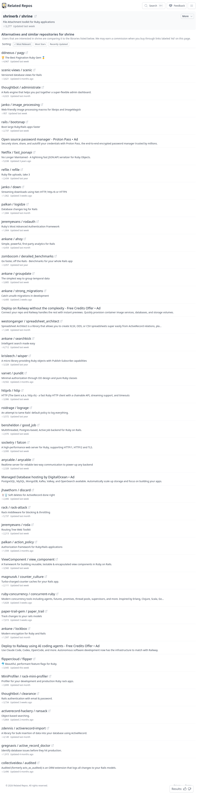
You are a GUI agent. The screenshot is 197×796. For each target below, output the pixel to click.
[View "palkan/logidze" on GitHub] (27, 204)
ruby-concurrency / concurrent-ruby (28, 594)
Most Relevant (22, 44)
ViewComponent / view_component (28, 559)
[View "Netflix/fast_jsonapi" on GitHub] (34, 152)
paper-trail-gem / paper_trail (22, 611)
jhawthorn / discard (16, 490)
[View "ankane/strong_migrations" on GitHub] (45, 290)
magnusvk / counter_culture (22, 576)
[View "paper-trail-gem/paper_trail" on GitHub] (46, 611)
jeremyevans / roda (15, 525)
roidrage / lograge (15, 408)
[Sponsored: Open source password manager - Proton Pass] (98, 141)
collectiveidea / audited (18, 763)
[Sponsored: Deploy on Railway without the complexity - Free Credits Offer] (98, 310)
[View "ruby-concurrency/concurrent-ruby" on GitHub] (57, 593)
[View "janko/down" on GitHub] (23, 186)
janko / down (11, 187)
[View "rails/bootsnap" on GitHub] (26, 121)
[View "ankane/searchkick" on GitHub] (33, 338)
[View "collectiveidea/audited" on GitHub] (38, 762)
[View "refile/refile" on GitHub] (21, 169)
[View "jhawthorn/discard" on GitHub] (32, 490)
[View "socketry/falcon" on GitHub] (28, 442)
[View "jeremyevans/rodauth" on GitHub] (37, 221)
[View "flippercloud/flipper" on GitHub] (34, 658)
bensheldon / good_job (18, 425)
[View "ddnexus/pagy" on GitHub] (26, 52)
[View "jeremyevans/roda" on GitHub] (32, 524)
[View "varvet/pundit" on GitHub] (25, 373)
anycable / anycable (16, 460)
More (187, 16)
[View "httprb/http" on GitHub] (22, 390)
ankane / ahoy (12, 239)
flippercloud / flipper (16, 659)
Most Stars (40, 44)
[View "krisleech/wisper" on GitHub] (29, 355)
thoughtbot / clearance (18, 693)
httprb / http (10, 390)
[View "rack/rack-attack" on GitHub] (29, 507)
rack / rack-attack (14, 507)
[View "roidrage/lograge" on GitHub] (30, 407)
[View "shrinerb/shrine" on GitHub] (35, 16)
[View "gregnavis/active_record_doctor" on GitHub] (52, 745)
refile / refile (10, 169)
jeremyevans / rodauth (18, 221)
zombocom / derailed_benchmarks (27, 256)
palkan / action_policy (17, 542)
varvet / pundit (12, 373)
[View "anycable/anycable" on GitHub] (33, 459)
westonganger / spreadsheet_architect (30, 321)
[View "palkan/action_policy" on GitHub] (36, 542)
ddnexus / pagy (13, 53)
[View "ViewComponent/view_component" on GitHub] (56, 559)
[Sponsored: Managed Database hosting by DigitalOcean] (98, 478)
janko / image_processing (20, 104)
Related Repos (19, 5)
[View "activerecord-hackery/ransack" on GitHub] (49, 710)
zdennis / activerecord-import (23, 728)
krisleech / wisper (14, 356)
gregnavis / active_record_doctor (25, 745)
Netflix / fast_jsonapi (16, 152)
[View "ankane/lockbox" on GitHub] (29, 628)
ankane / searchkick (16, 338)
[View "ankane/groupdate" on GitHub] (33, 273)
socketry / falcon (13, 442)
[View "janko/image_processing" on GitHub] (41, 104)
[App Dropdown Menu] (192, 5)
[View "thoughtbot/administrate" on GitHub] (42, 87)
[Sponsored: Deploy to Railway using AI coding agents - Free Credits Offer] (98, 647)
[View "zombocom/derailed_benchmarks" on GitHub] (55, 256)
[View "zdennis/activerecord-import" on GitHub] (47, 728)
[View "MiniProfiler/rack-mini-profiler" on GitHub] (50, 676)
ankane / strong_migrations (22, 291)
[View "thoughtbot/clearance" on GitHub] (38, 693)
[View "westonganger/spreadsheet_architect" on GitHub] (61, 321)
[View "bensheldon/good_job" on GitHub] (38, 425)
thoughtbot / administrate (21, 87)
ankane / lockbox (14, 628)
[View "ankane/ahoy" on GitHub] (24, 238)
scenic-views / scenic (16, 70)
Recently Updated (59, 44)
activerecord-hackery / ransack (24, 711)
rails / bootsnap (13, 122)
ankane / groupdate (16, 273)
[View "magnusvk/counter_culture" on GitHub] (45, 576)
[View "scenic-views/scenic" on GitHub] (34, 70)
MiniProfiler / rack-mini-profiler (24, 676)
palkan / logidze (13, 204)
